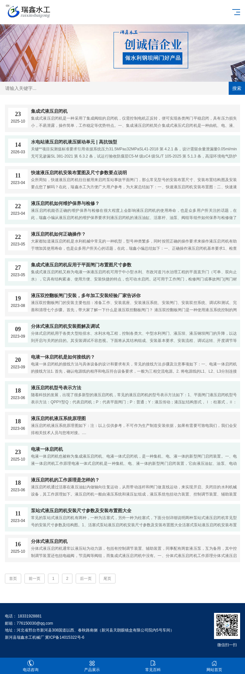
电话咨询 (30, 666)
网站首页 (214, 666)
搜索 (236, 88)
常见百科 (153, 666)
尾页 (107, 578)
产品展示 (92, 666)
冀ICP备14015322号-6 (64, 637)
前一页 (34, 578)
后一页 (86, 578)
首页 (13, 578)
